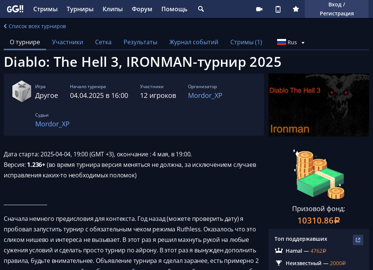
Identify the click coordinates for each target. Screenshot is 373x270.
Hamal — (298, 250)
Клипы (113, 9)
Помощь (174, 9)
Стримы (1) (246, 42)
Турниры (80, 9)
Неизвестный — (308, 263)
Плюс (295, 9)
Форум (142, 9)
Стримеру (259, 9)
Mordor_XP (205, 95)
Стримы (45, 9)
